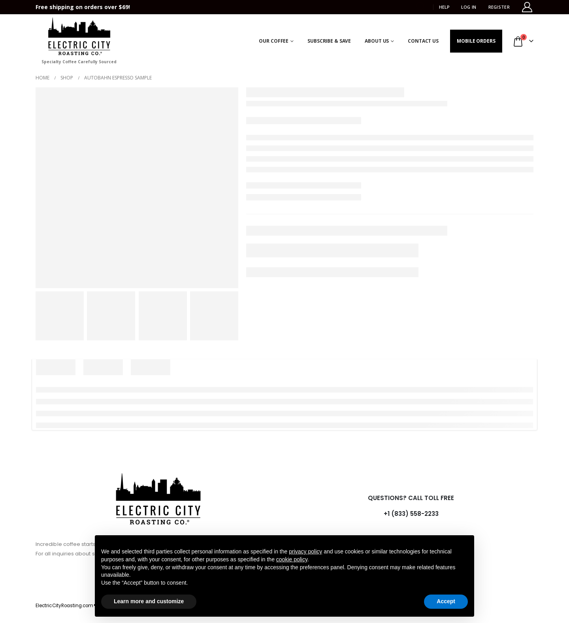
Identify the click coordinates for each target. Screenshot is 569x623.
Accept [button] (446, 601)
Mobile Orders (476, 41)
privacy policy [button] (305, 551)
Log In (469, 7)
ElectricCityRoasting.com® (66, 605)
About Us (377, 41)
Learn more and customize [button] (149, 601)
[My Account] (527, 7)
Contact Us (423, 41)
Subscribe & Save (329, 41)
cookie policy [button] (291, 559)
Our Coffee (273, 41)
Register (499, 7)
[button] (421, 7)
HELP (444, 7)
